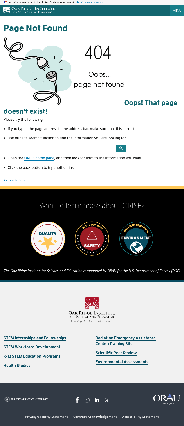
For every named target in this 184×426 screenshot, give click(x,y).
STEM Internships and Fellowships (35, 338)
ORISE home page (39, 157)
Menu (177, 10)
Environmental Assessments (122, 362)
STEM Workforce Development (32, 347)
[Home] (29, 10)
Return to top (14, 180)
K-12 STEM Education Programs (32, 356)
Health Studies (17, 365)
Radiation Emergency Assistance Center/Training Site (126, 341)
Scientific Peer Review (116, 353)
